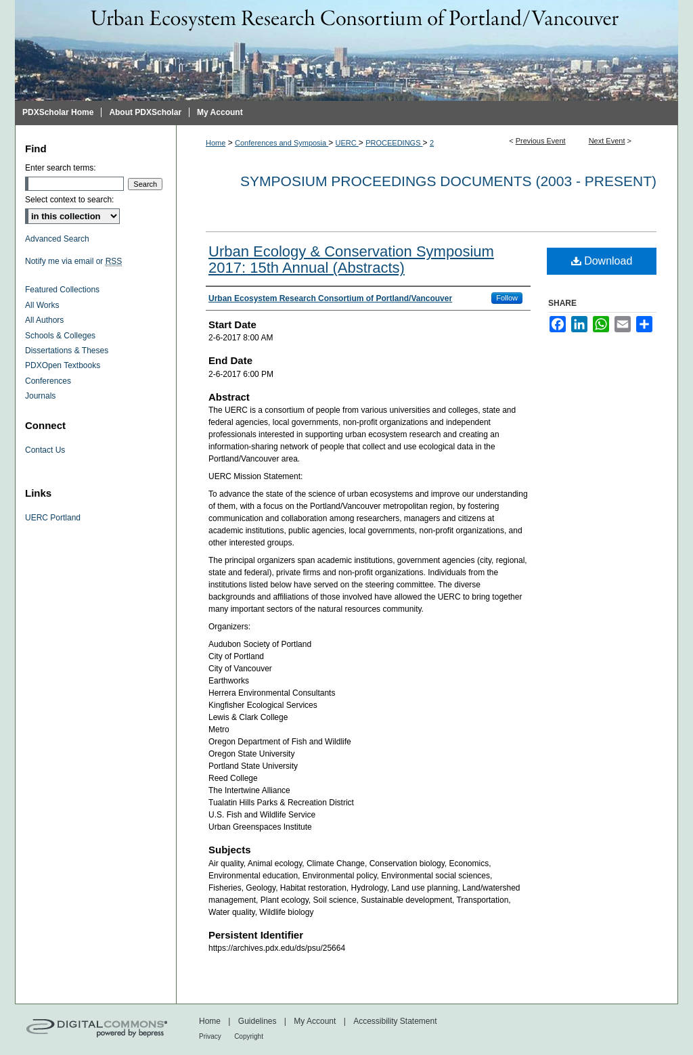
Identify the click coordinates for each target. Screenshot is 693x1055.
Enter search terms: (60, 168)
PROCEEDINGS (393, 143)
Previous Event (541, 141)
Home (215, 143)
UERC (347, 143)
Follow (507, 298)
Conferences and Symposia (281, 143)
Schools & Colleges (60, 335)
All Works (42, 305)
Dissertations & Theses (66, 350)
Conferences (48, 381)
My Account (315, 1021)
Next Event (607, 141)
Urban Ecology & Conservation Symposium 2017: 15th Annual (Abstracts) (351, 259)
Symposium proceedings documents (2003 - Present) (448, 181)
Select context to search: (69, 199)
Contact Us (45, 450)
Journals (40, 396)
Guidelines (257, 1021)
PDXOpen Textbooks (62, 365)
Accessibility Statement (395, 1021)
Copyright (248, 1036)
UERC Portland (53, 517)
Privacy (210, 1036)
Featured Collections (62, 289)
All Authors (44, 320)
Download (602, 261)
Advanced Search (57, 239)
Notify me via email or (73, 261)
